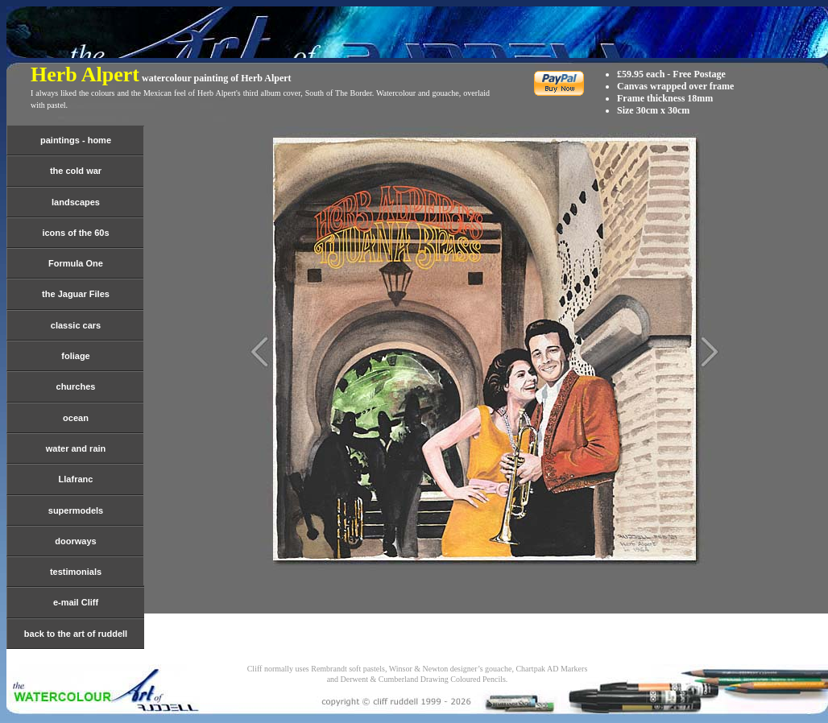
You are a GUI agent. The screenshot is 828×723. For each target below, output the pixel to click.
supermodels (75, 510)
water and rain (76, 448)
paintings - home (75, 140)
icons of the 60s (75, 233)
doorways (75, 541)
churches (76, 386)
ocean (76, 418)
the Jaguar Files (76, 294)
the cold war (75, 171)
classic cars (76, 325)
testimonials (75, 571)
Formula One (75, 263)
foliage (75, 356)
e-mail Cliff (75, 602)
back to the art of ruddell (75, 633)
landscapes (76, 202)
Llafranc (76, 479)
